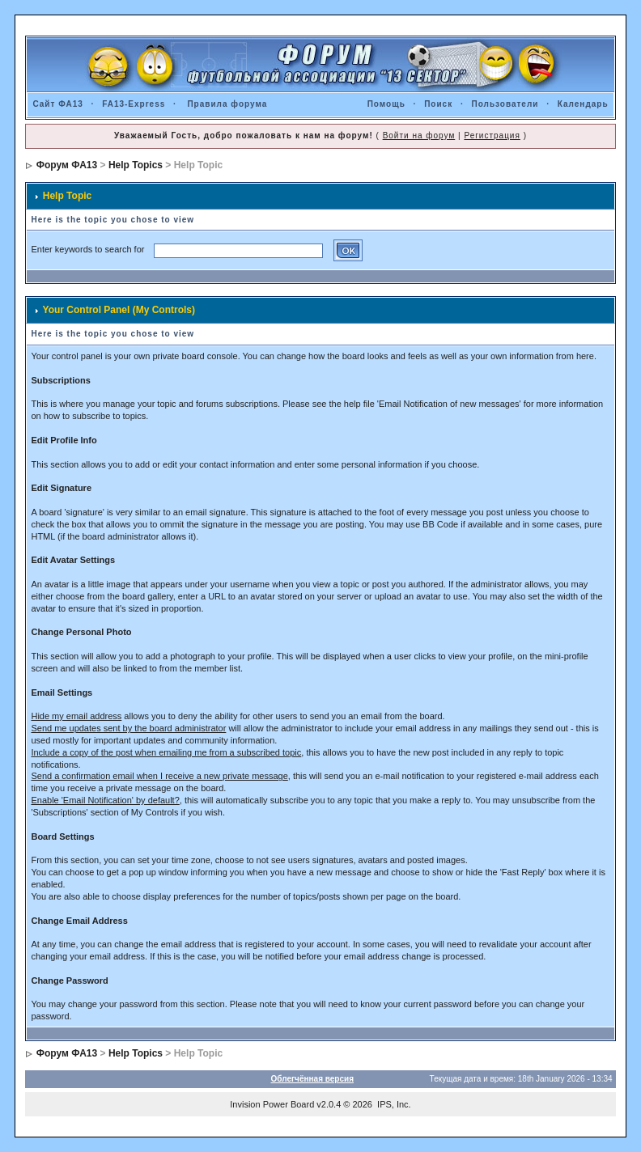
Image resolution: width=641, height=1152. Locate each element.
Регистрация (492, 135)
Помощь (386, 104)
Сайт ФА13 (57, 104)
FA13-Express (133, 104)
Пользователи (505, 104)
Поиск (438, 104)
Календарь (583, 104)
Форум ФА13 (66, 165)
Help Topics (135, 165)
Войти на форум (419, 135)
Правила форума (227, 104)
